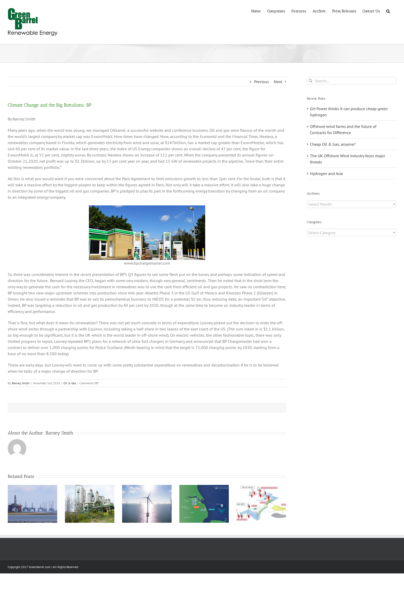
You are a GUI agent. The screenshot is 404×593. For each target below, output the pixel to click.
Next (278, 81)
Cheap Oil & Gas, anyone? (333, 144)
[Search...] (351, 80)
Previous (261, 81)
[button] (388, 11)
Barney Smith (21, 383)
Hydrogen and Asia (326, 173)
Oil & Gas (69, 383)
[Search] (310, 80)
